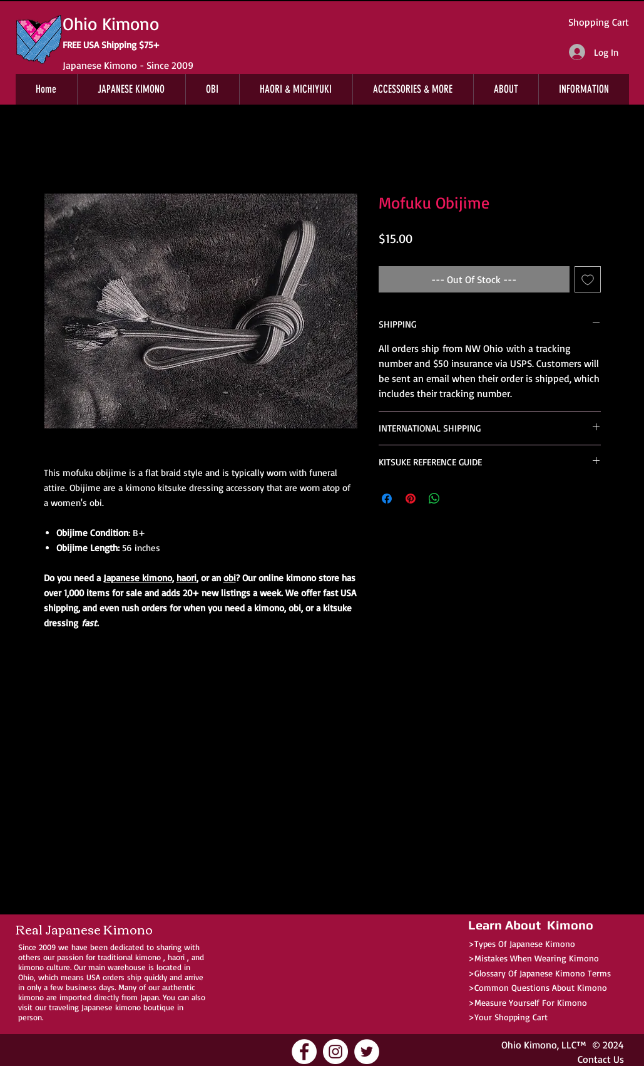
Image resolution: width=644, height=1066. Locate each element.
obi (229, 578)
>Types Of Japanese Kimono (521, 943)
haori (186, 578)
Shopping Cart (598, 22)
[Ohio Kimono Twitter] (366, 1051)
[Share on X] (458, 498)
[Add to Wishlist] (588, 279)
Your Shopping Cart (511, 1017)
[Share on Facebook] (386, 498)
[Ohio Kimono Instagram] (335, 1051)
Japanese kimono (137, 578)
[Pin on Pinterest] (410, 498)
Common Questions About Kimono (540, 987)
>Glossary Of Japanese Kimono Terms (539, 973)
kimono (148, 957)
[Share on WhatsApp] (434, 498)
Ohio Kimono (529, 1044)
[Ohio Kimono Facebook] (304, 1051)
